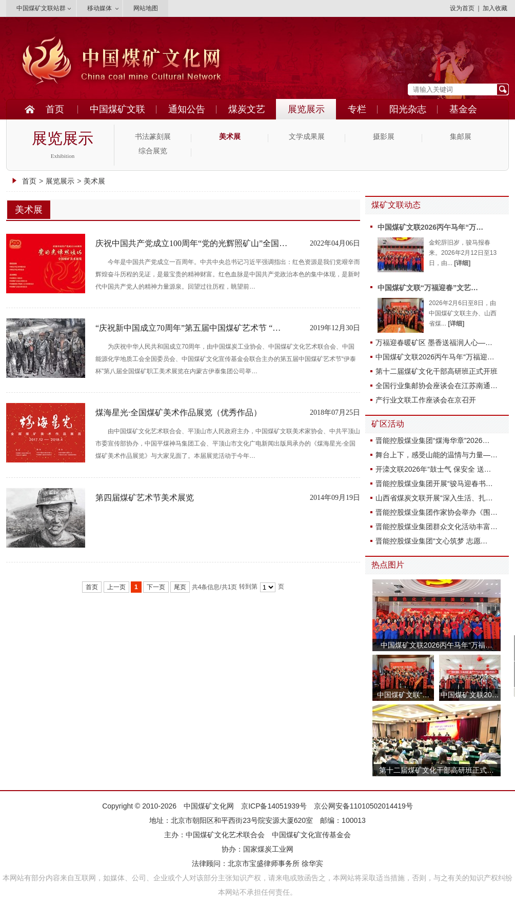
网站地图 (145, 8)
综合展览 (152, 151)
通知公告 (186, 109)
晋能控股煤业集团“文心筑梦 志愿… (431, 541)
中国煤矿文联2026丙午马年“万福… (436, 645)
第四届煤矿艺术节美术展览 (144, 497)
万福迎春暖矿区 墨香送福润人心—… (433, 342)
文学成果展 (307, 136)
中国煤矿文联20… (470, 695)
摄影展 (383, 136)
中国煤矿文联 (117, 109)
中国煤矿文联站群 (41, 8)
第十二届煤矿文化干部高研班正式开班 (436, 371)
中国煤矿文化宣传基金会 (311, 835)
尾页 (180, 587)
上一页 (116, 587)
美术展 (230, 136)
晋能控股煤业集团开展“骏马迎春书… (434, 483)
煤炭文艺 (246, 109)
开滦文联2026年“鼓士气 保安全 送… (433, 469)
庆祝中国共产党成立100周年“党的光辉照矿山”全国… (191, 243)
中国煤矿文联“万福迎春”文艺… (428, 288)
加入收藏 (495, 8)
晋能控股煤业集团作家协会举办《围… (436, 512)
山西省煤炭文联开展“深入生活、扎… (434, 498)
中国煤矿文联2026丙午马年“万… (430, 227)
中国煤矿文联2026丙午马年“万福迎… (434, 357)
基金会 (463, 109)
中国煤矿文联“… (403, 695)
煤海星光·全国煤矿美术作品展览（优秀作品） (178, 412)
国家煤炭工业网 (268, 849)
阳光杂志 (407, 109)
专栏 (357, 109)
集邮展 (460, 136)
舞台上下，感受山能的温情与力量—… (436, 455)
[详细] (462, 263)
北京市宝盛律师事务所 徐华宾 (275, 863)
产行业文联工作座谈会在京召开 (425, 400)
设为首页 (462, 8)
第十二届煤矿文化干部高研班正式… (436, 770)
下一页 (156, 587)
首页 (55, 109)
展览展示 (306, 109)
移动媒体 (99, 8)
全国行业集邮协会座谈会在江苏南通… (436, 385)
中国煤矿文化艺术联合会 (225, 835)
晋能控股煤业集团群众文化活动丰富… (436, 526)
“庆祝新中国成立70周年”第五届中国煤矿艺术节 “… (188, 328)
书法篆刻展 (153, 136)
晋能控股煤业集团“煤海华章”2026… (432, 440)
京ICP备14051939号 (274, 806)
